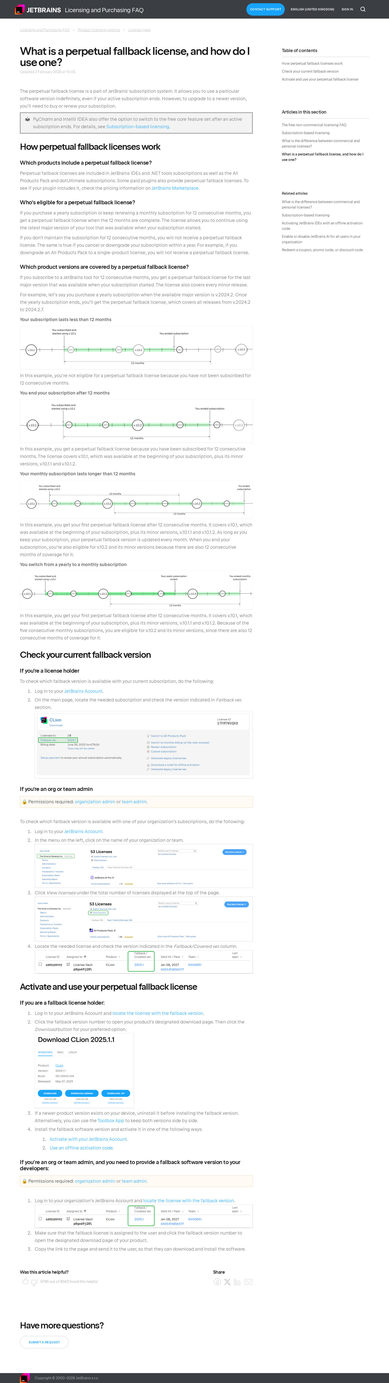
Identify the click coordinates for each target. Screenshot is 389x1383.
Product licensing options (99, 30)
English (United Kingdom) (312, 9)
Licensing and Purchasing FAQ (45, 30)
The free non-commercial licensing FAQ (314, 125)
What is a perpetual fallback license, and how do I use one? (322, 157)
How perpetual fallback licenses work (312, 63)
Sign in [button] (347, 9)
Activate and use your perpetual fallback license (320, 79)
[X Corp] (227, 1282)
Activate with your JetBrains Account (88, 1139)
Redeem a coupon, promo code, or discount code (322, 250)
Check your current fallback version (310, 71)
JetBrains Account (83, 691)
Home (38, 9)
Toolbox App (110, 1120)
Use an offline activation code (81, 1147)
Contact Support (265, 9)
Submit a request (44, 1342)
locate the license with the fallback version (157, 1013)
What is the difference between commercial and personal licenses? (321, 143)
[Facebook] (217, 1282)
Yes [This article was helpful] (24, 1282)
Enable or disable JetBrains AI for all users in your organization (321, 239)
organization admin (95, 801)
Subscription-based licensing (137, 126)
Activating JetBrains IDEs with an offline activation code (322, 226)
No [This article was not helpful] (33, 1282)
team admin (134, 801)
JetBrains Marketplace (175, 188)
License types (139, 30)
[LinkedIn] (237, 1282)
